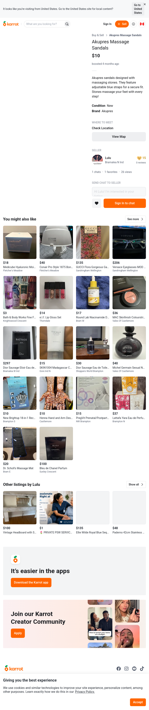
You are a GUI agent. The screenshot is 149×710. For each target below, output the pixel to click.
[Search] (67, 24)
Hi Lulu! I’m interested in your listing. (119, 191)
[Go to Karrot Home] (14, 668)
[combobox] (44, 24)
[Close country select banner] (144, 4)
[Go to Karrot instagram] (126, 668)
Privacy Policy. (85, 692)
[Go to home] (11, 24)
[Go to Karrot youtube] (134, 668)
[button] (135, 219)
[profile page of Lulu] (97, 160)
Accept (138, 702)
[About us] (133, 24)
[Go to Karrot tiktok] (142, 668)
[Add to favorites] (96, 203)
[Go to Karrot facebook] (118, 668)
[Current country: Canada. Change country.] (142, 24)
